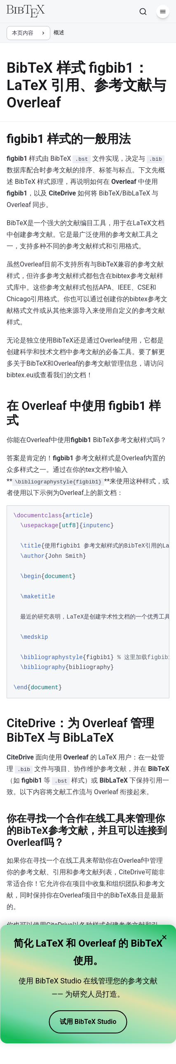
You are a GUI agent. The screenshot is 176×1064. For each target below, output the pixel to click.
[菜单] (162, 11)
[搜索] (143, 11)
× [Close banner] (164, 937)
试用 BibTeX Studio (88, 1022)
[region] (88, 601)
